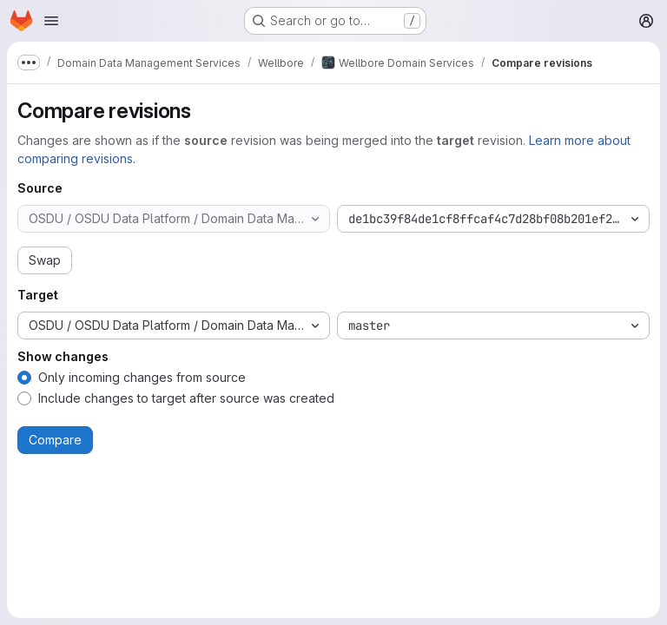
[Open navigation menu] (51, 21)
